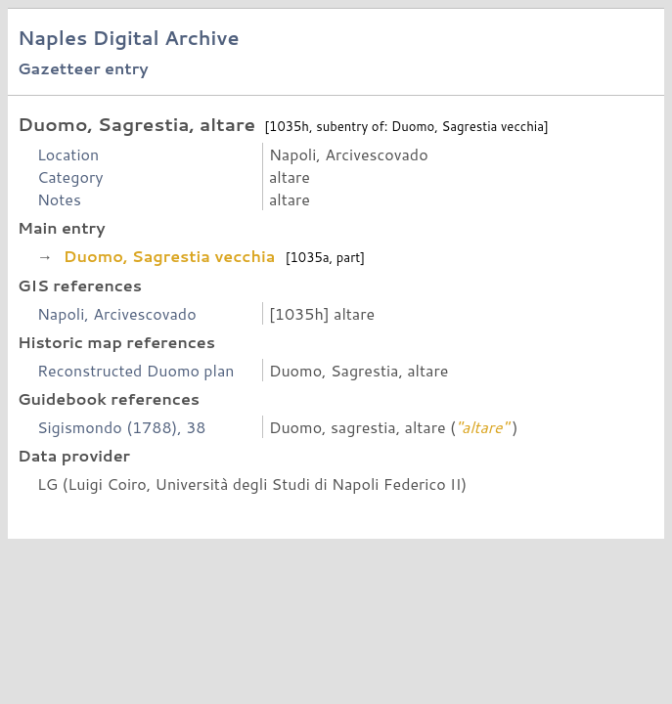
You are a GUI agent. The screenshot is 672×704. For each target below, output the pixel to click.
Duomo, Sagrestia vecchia (169, 255)
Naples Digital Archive (129, 37)
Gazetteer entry (83, 68)
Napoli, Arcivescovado (117, 313)
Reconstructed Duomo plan (136, 370)
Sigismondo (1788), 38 (121, 427)
